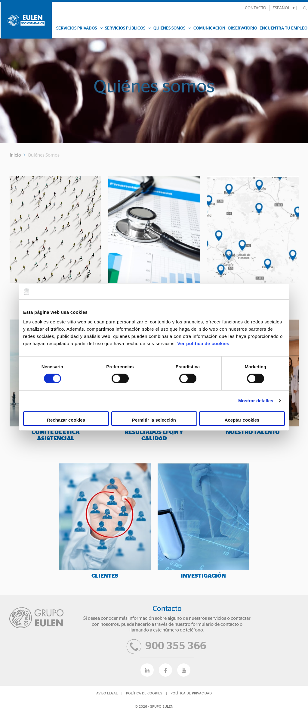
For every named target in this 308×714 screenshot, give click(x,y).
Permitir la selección (154, 419)
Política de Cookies (144, 693)
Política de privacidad (191, 693)
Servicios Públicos (128, 28)
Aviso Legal (107, 693)
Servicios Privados (79, 28)
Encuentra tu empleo (283, 28)
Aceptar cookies (242, 419)
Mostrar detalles (255, 400)
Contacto (167, 609)
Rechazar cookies (66, 419)
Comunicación (209, 28)
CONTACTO (255, 8)
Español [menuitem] (281, 8)
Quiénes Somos (172, 28)
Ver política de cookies (203, 343)
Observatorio (242, 28)
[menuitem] (283, 8)
